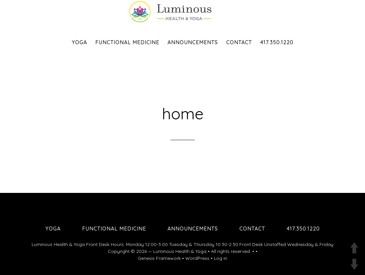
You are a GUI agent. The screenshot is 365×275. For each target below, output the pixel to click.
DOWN (354, 264)
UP (354, 247)
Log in (220, 258)
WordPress (197, 258)
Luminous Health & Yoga (179, 251)
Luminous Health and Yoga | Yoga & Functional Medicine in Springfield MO (182, 11)
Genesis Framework (159, 258)
